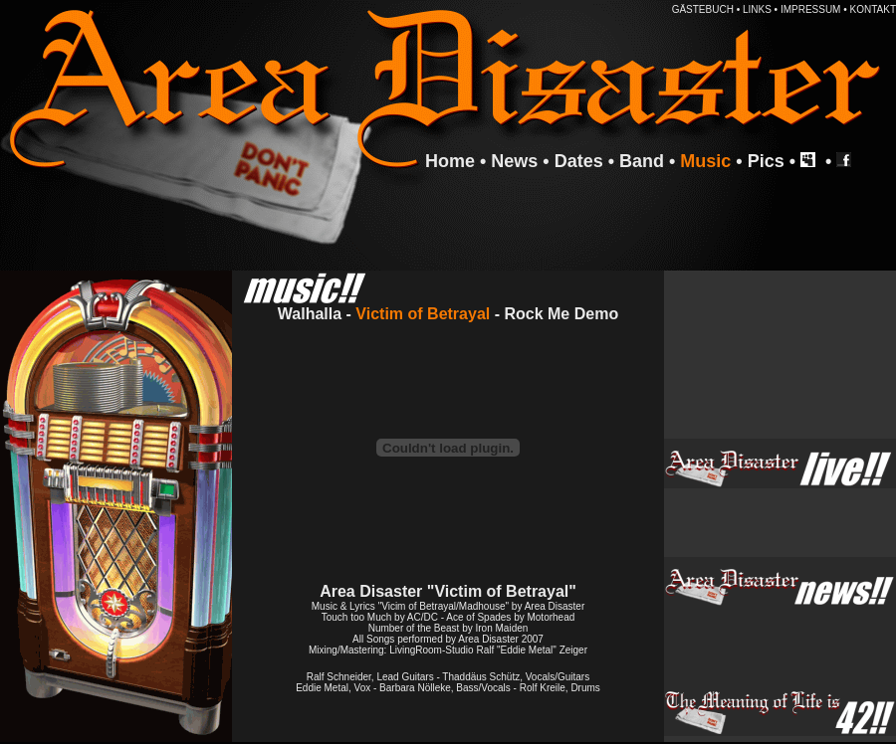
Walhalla (309, 313)
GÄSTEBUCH (703, 9)
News (514, 161)
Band (641, 161)
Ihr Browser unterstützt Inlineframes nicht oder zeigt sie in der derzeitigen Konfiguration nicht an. (780, 355)
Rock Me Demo (561, 313)
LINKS (757, 9)
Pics (766, 161)
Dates (579, 161)
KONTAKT (873, 9)
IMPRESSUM (811, 9)
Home (450, 161)
